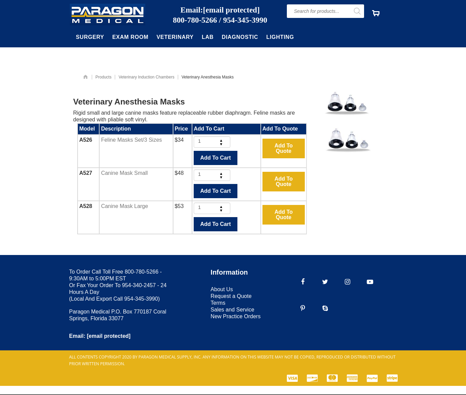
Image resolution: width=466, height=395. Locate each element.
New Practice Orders (236, 316)
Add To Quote (283, 148)
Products (103, 77)
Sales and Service (232, 309)
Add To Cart (215, 158)
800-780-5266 (195, 20)
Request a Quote (231, 296)
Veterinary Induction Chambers (146, 77)
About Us (222, 289)
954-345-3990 (245, 20)
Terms (218, 303)
